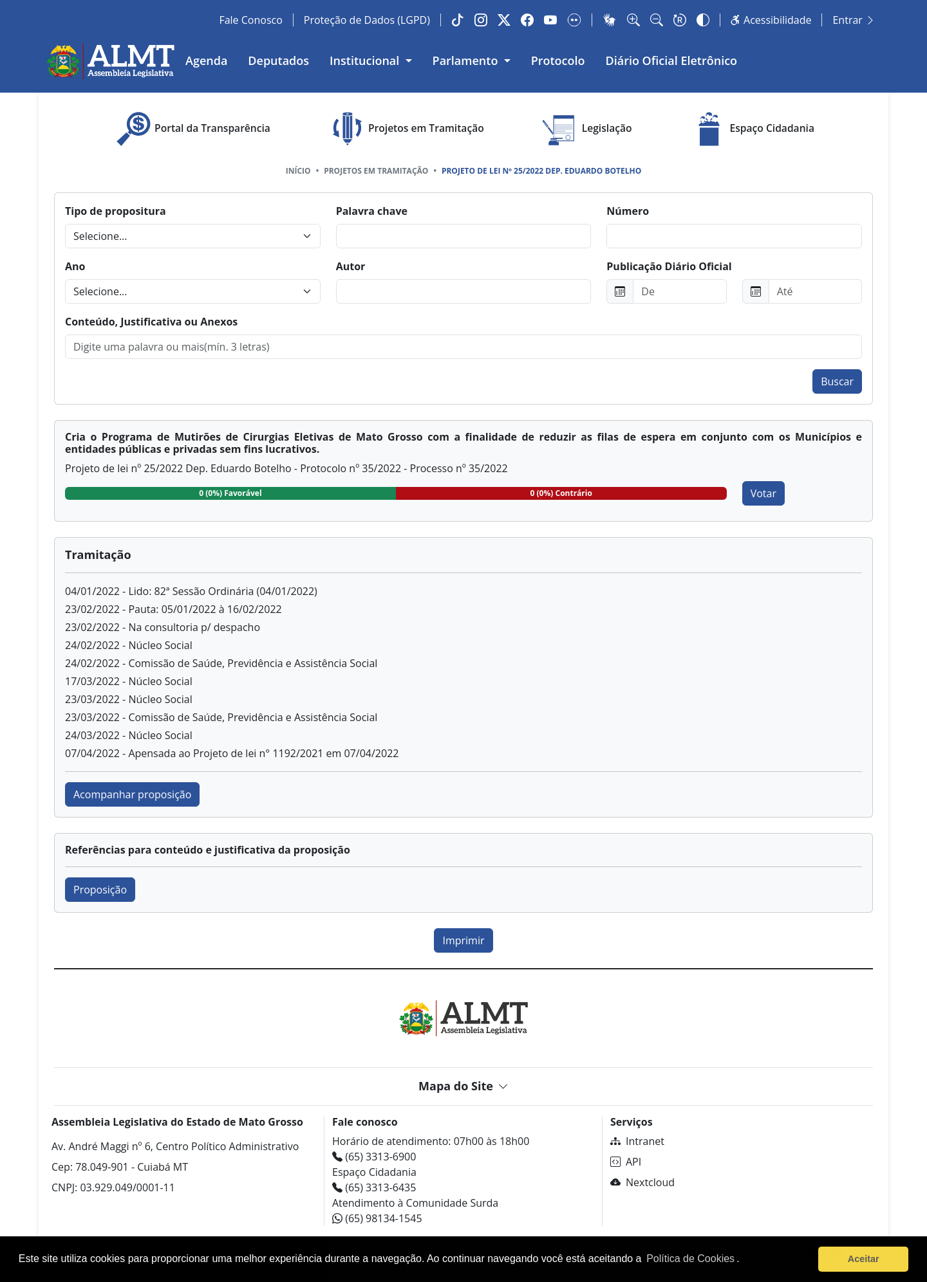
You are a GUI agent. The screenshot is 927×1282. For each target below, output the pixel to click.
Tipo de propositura (115, 211)
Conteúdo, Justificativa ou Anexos (151, 322)
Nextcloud (642, 1182)
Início (298, 170)
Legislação (586, 129)
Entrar (854, 20)
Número (627, 211)
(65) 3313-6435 (374, 1187)
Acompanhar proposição (132, 794)
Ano (75, 266)
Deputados (278, 60)
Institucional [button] (366, 60)
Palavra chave (371, 211)
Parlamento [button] (467, 60)
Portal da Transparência (191, 129)
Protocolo (558, 60)
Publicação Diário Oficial (668, 266)
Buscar (837, 381)
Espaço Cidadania (751, 129)
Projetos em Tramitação (405, 129)
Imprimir (463, 940)
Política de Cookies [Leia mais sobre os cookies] (690, 1258)
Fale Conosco (250, 20)
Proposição (100, 890)
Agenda (206, 60)
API (625, 1161)
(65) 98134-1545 (377, 1218)
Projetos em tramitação (376, 170)
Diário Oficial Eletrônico (672, 60)
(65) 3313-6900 (374, 1156)
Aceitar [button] (863, 1259)
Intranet (637, 1141)
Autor (351, 266)
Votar (763, 493)
